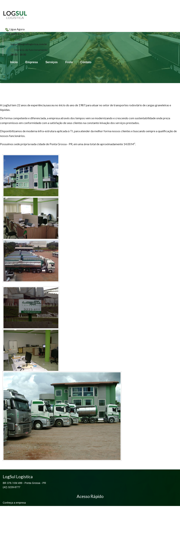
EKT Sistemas (90, 530)
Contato (85, 62)
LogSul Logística (15, 15)
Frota (69, 62)
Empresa (31, 62)
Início (14, 62)
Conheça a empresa (14, 502)
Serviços (51, 62)
